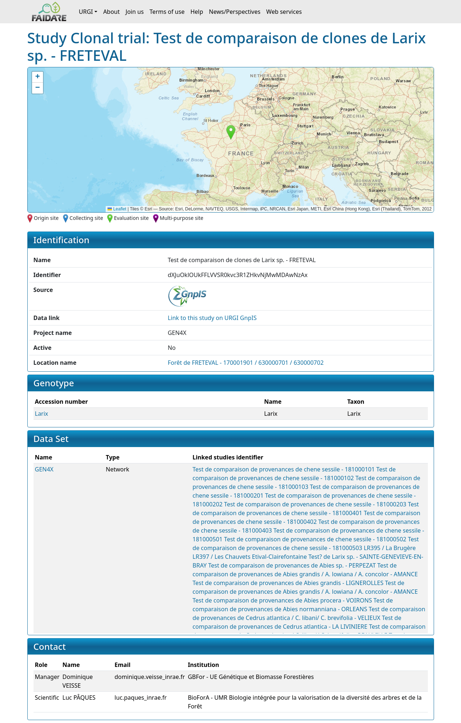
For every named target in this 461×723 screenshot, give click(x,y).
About (111, 12)
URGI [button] (86, 12)
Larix (41, 414)
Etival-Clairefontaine (279, 557)
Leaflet (117, 209)
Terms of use (166, 12)
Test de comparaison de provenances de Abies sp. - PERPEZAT (292, 565)
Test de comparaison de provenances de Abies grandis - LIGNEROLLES (287, 583)
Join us (135, 12)
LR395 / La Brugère (390, 548)
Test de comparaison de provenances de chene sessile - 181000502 (315, 539)
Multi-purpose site (181, 217)
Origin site (46, 217)
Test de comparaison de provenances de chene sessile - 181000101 (283, 469)
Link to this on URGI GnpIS (212, 318)
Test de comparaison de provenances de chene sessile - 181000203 (315, 504)
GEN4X (44, 469)
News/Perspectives (234, 12)
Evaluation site (131, 217)
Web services (284, 12)
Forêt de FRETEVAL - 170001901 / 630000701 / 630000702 (246, 363)
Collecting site (86, 217)
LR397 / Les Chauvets (221, 557)
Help (196, 12)
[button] (230, 132)
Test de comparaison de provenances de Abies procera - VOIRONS (282, 600)
